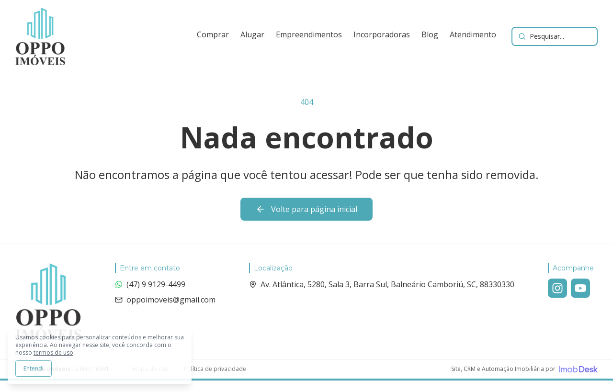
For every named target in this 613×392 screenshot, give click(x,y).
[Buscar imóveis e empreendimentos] (554, 36)
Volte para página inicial (306, 209)
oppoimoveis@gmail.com (165, 299)
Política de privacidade (215, 369)
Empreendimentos (309, 34)
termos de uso (53, 352)
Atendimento (473, 34)
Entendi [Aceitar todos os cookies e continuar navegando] (33, 368)
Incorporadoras (381, 34)
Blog (429, 34)
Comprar (213, 34)
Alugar (252, 34)
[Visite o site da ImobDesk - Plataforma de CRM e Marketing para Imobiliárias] (524, 369)
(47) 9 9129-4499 (150, 284)
